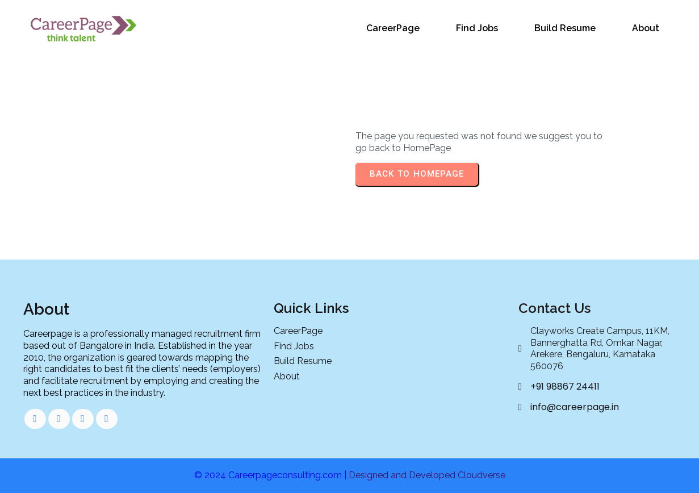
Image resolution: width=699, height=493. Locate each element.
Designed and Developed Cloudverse (427, 475)
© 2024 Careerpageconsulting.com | (271, 475)
